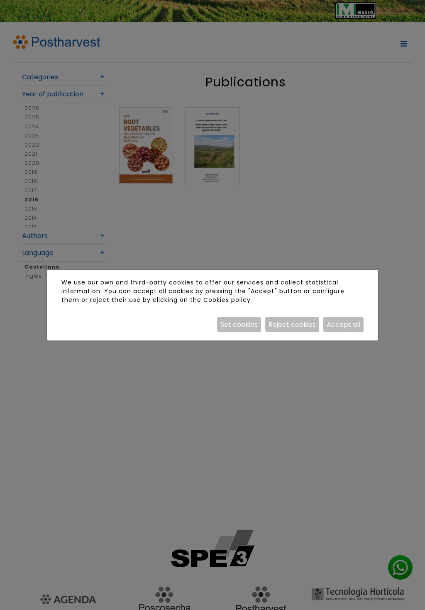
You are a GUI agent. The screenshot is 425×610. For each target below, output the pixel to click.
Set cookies (239, 324)
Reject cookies (292, 324)
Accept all (343, 324)
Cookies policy (227, 300)
